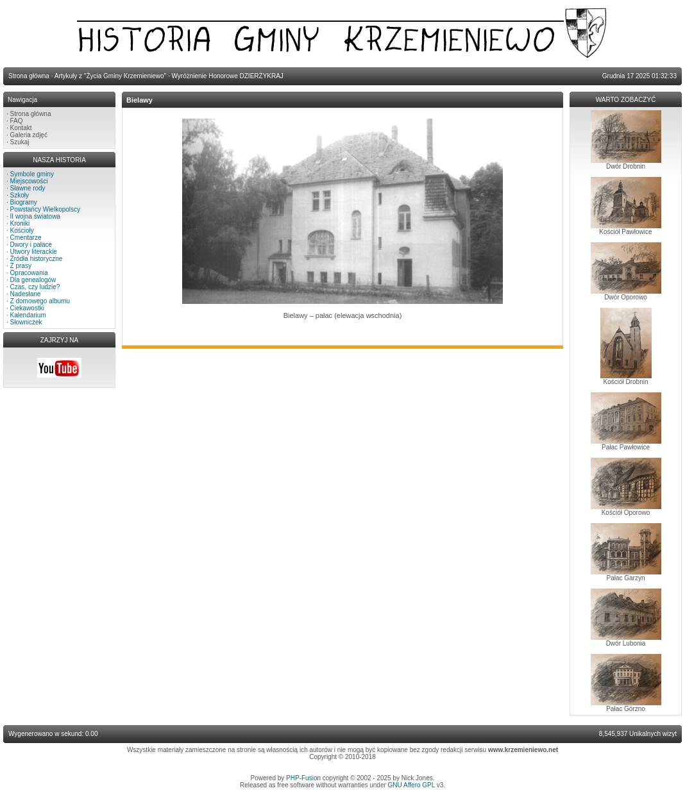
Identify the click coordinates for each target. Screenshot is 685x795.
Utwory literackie (33, 251)
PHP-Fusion (303, 778)
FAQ (16, 120)
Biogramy (23, 202)
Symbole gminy (32, 174)
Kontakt (21, 127)
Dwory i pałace (31, 244)
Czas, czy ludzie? (35, 286)
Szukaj (20, 142)
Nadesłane (25, 293)
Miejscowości (29, 181)
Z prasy (20, 265)
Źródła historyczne (36, 258)
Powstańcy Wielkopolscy (45, 209)
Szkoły (19, 195)
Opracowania (29, 272)
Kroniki (20, 223)
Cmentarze (26, 237)
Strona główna (30, 113)
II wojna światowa (35, 216)
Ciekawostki (27, 308)
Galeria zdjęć (28, 134)
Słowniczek (26, 322)
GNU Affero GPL (411, 785)
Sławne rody (28, 188)
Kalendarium (28, 315)
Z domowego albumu (40, 301)
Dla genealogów (33, 279)
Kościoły (22, 230)
